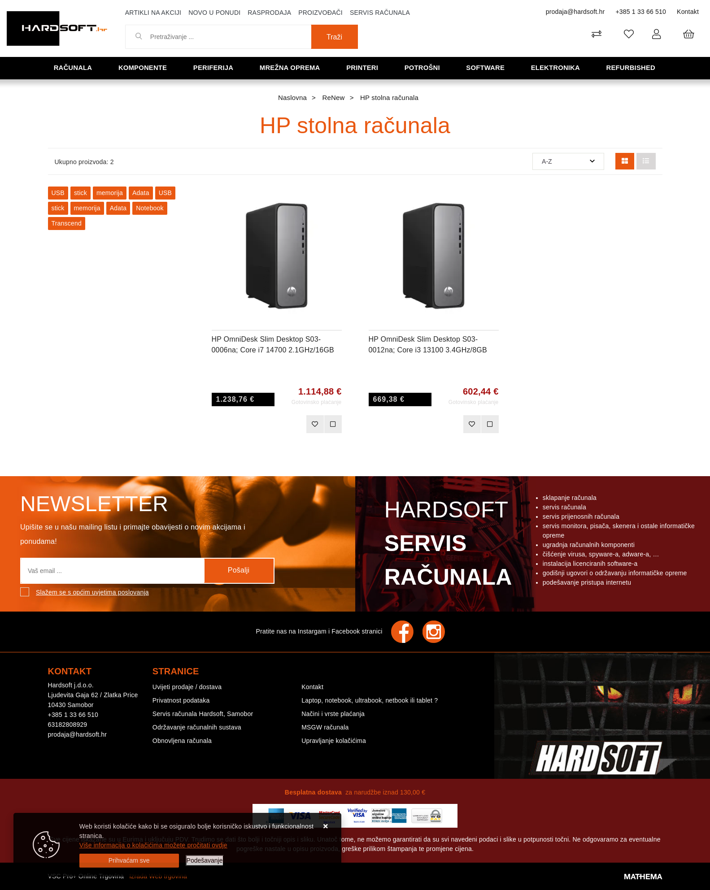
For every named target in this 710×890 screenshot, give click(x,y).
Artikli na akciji (153, 12)
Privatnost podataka (181, 700)
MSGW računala (324, 727)
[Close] (129, 861)
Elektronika (556, 67)
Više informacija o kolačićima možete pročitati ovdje (153, 845)
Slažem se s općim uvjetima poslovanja (92, 592)
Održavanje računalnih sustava (196, 727)
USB (58, 192)
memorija (109, 192)
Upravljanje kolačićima (333, 740)
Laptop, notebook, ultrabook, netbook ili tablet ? (369, 700)
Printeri (363, 67)
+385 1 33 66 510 (640, 11)
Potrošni (422, 67)
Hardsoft (446, 545)
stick (80, 192)
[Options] (205, 860)
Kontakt (688, 11)
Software (485, 67)
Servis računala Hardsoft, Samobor (202, 713)
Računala (73, 67)
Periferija (214, 67)
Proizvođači (320, 12)
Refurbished (631, 67)
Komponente (143, 67)
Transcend (67, 223)
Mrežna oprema (290, 67)
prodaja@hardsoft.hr (575, 11)
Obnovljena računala (182, 740)
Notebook (150, 208)
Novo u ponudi (214, 12)
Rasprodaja (269, 12)
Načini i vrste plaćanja (333, 713)
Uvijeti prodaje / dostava (187, 686)
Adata (140, 192)
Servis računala (380, 12)
